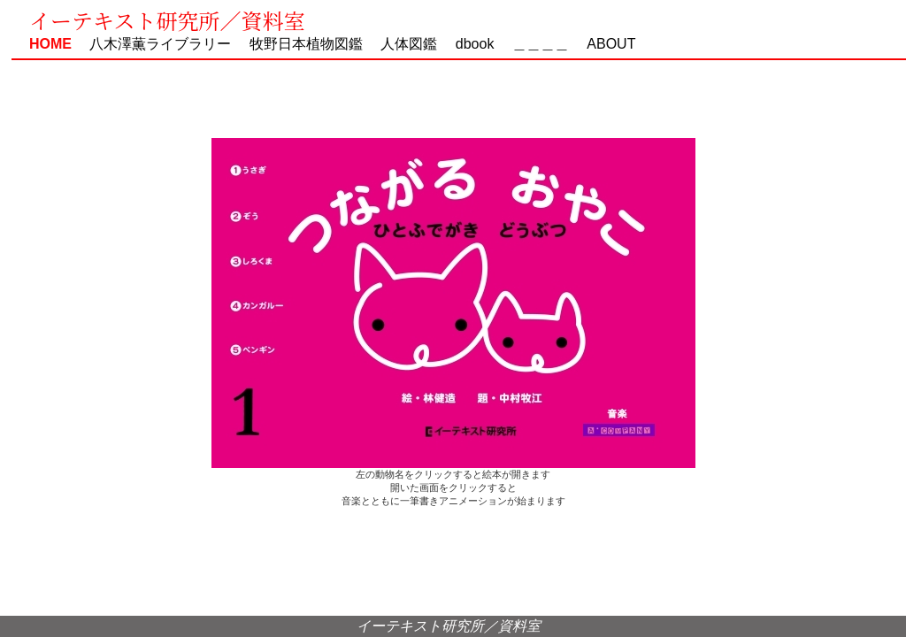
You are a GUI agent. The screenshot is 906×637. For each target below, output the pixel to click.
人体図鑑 (401, 43)
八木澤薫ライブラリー (153, 43)
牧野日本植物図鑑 (299, 43)
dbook (475, 43)
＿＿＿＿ (540, 43)
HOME (50, 43)
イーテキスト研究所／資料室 (167, 19)
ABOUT (603, 43)
